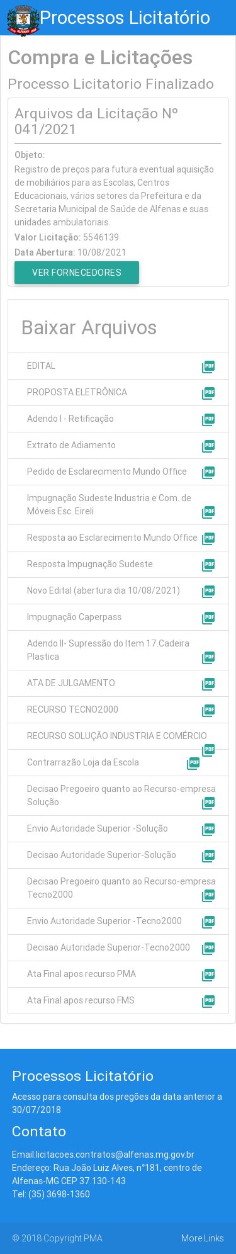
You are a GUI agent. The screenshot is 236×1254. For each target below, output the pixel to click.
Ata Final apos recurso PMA (81, 974)
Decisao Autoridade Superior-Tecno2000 (108, 947)
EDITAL (41, 365)
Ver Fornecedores (76, 272)
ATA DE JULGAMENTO (71, 683)
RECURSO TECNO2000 (72, 709)
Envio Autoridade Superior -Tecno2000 (104, 921)
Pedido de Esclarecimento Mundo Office (107, 471)
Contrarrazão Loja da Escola (83, 762)
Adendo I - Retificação (70, 418)
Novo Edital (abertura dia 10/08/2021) (103, 590)
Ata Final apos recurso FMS (81, 1000)
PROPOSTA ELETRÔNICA (77, 392)
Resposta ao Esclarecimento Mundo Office (112, 537)
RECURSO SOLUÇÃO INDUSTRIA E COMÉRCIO (117, 736)
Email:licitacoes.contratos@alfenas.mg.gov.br (103, 1154)
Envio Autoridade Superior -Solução (97, 828)
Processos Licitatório (125, 17)
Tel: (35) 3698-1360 (51, 1194)
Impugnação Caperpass (74, 617)
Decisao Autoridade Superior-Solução (101, 855)
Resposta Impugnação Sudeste (90, 564)
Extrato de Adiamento (71, 445)
